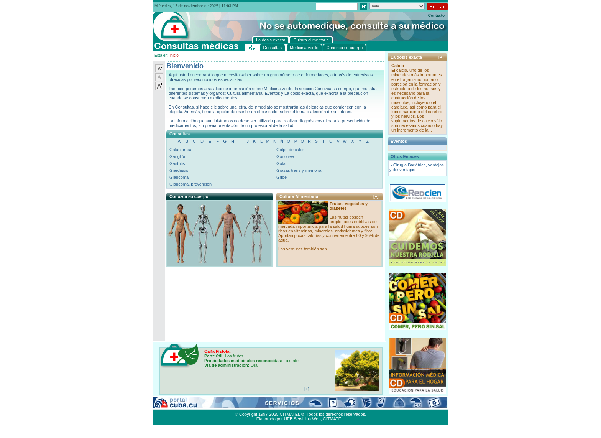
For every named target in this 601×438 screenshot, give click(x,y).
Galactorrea (180, 149)
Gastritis (177, 163)
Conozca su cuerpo (237, 405)
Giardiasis (178, 170)
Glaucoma (179, 177)
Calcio (397, 65)
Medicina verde (201, 405)
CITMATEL (333, 419)
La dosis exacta (273, 405)
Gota (281, 163)
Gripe (281, 177)
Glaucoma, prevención (190, 184)
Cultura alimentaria (309, 405)
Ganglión (177, 156)
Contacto (436, 15)
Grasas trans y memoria (298, 170)
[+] (376, 196)
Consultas (173, 405)
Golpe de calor (290, 149)
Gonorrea (285, 156)
